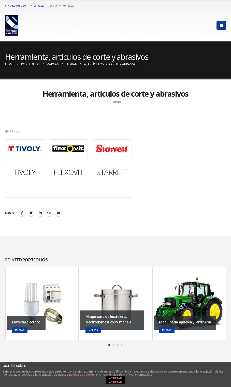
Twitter (31, 212)
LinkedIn (40, 212)
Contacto (38, 5)
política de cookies (81, 374)
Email (58, 212)
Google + (49, 212)
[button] (109, 345)
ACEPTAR (115, 378)
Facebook (21, 212)
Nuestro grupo (15, 5)
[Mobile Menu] (221, 25)
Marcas (15, 131)
